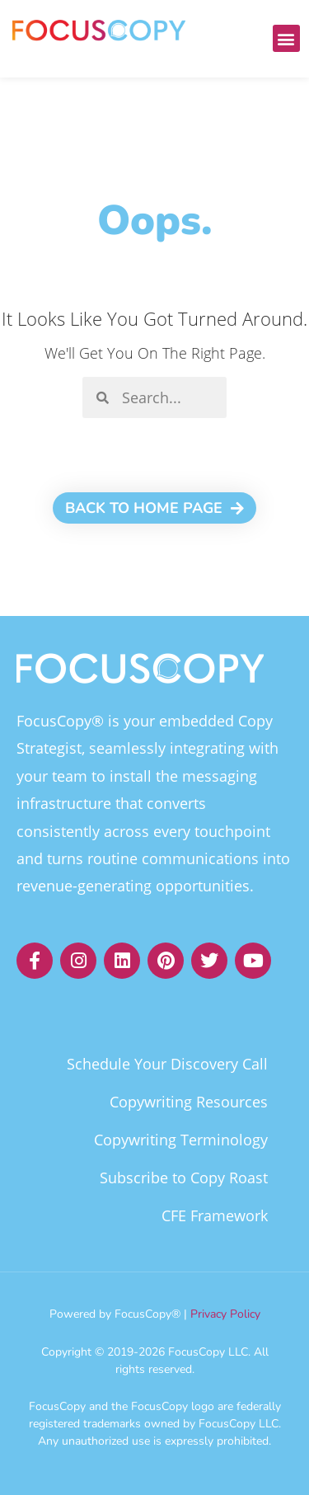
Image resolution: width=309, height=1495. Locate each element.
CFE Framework (215, 1215)
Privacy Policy (225, 1314)
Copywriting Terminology (181, 1139)
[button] (286, 38)
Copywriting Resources (189, 1102)
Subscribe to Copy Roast (184, 1177)
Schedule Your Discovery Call (167, 1064)
